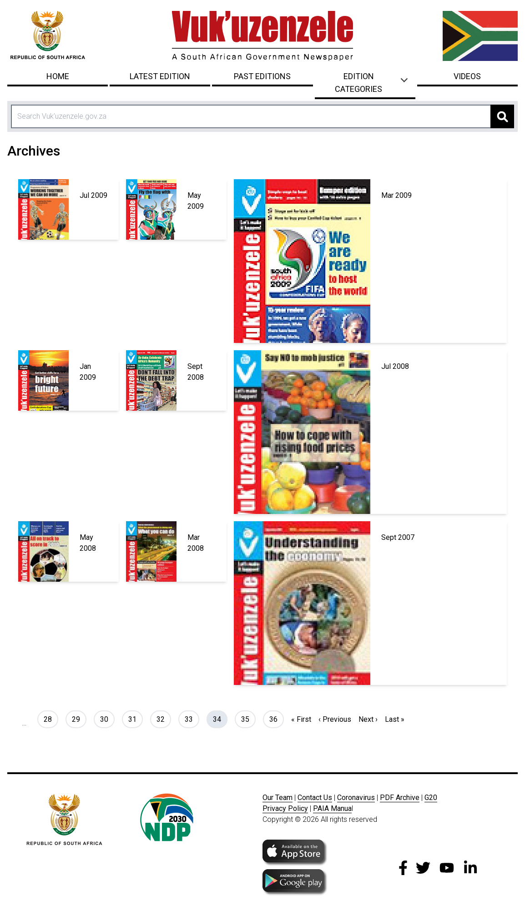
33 (191, 719)
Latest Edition (160, 76)
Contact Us (315, 797)
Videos (467, 76)
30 (107, 719)
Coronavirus (356, 797)
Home (57, 76)
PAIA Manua (332, 808)
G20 (430, 797)
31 (135, 719)
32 (163, 719)
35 (248, 719)
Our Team (277, 797)
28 (50, 719)
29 (78, 719)
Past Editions (262, 76)
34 (219, 719)
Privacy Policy (285, 808)
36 (276, 719)
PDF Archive (399, 797)
